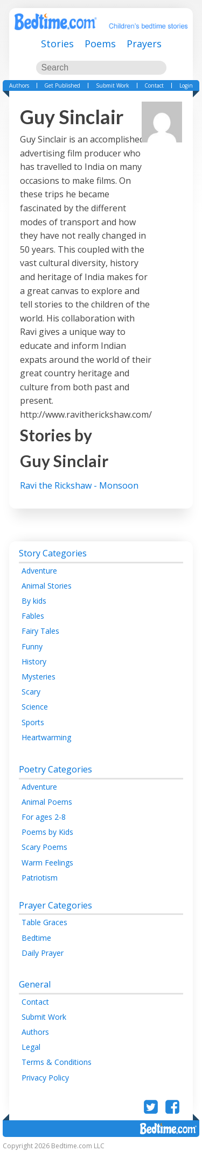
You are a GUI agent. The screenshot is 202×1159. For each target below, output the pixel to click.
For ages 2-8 (44, 817)
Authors (19, 85)
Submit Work (112, 85)
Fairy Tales (40, 631)
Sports (33, 722)
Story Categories (53, 553)
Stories (57, 43)
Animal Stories (47, 586)
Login (186, 85)
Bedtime (36, 938)
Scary (31, 691)
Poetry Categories (55, 769)
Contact (154, 85)
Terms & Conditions (57, 1062)
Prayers (144, 43)
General (35, 984)
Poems (100, 43)
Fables (33, 616)
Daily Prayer (43, 953)
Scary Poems (44, 847)
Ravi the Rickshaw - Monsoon (79, 485)
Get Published (62, 85)
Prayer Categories (55, 905)
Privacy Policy (45, 1077)
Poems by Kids (47, 832)
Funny (32, 646)
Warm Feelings (47, 862)
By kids (34, 601)
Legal (31, 1047)
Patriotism (40, 877)
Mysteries (38, 676)
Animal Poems (47, 802)
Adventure (39, 571)
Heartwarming (46, 737)
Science (35, 707)
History (34, 661)
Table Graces (44, 922)
